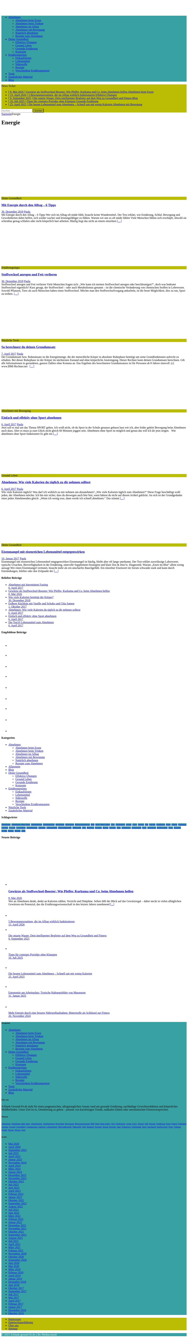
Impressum (14, 1319)
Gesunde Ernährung (26, 48)
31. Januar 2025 (17, 995)
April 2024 (14, 1165)
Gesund (12, 827)
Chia (113, 824)
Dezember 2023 (17, 1175)
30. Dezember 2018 (12, 211)
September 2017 (17, 1291)
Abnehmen (14, 17)
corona (129, 824)
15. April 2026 (16, 924)
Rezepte (19, 67)
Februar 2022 (15, 1219)
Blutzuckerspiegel (82, 824)
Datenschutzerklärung (20, 1322)
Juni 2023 (13, 1187)
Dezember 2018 (17, 1281)
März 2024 (14, 1168)
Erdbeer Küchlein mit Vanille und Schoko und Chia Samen (41, 603)
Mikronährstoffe (65, 827)
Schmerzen (126, 827)
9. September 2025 (18, 938)
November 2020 (17, 1253)
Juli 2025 (13, 1153)
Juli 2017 (13, 1294)
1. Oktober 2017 (17, 606)
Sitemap (12, 1328)
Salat (119, 827)
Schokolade (136, 827)
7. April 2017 (8, 353)
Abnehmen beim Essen (28, 20)
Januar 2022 (15, 1222)
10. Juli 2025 (15, 957)
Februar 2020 (15, 1272)
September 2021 (17, 1234)
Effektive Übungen (26, 42)
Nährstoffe (21, 64)
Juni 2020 (13, 1263)
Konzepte (20, 51)
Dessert (141, 824)
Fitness (174, 824)
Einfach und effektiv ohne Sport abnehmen (31, 417)
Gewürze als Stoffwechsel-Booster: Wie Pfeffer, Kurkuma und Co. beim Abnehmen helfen (59, 590)
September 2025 (17, 1150)
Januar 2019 (15, 1278)
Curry (134, 824)
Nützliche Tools (17, 807)
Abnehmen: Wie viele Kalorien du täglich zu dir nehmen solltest (46, 482)
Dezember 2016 (17, 1310)
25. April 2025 (16, 976)
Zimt (23, 831)
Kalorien (42, 827)
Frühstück (182, 824)
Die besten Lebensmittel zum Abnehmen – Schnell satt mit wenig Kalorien (50, 973)
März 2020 (14, 1269)
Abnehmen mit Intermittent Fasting (28, 584)
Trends (4, 831)
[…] (119, 221)
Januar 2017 (15, 1307)
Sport (144, 827)
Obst (84, 827)
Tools (11, 73)
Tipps (170, 827)
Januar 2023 (15, 1197)
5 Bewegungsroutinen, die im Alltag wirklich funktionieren (41, 921)
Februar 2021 (15, 1250)
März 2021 (14, 1247)
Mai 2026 (13, 1143)
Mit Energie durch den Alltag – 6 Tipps (28, 205)
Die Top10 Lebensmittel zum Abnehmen (31, 622)
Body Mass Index (102, 824)
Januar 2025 (15, 1159)
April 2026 (14, 1146)
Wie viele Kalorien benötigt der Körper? (30, 597)
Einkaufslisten (23, 58)
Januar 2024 (15, 1172)
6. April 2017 (8, 424)
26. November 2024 (19, 1015)
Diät (147, 824)
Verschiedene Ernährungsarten (32, 70)
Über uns (13, 1325)
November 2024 (17, 1162)
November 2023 (17, 1178)
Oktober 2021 (16, 1231)
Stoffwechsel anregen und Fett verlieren (29, 274)
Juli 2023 (13, 1184)
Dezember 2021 (17, 1225)
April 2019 (14, 1275)
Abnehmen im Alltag (27, 26)
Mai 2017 (13, 1297)
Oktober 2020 (16, 1256)
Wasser (11, 831)
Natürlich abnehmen (26, 32)
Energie (152, 824)
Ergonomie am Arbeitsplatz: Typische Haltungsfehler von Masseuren (47, 992)
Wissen (18, 831)
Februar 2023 (15, 1194)
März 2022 (14, 1215)
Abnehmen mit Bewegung (30, 29)
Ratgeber (90, 827)
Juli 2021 (13, 1241)
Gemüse (4, 827)
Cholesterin (120, 824)
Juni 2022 (13, 1212)
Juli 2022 (13, 1209)
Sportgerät (151, 827)
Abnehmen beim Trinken (29, 23)
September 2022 (17, 1203)
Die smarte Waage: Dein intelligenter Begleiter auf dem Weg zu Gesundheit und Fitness (57, 935)
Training (177, 827)
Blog (11, 79)
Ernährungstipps (17, 54)
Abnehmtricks (49, 824)
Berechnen (59, 824)
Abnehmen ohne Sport (20, 824)
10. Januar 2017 (10, 558)
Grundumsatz (32, 827)
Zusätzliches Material (20, 76)
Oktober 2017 (16, 1288)
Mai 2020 (13, 1266)
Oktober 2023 (16, 1181)
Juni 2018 (13, 1285)
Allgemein (14, 766)
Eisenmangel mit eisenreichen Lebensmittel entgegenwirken (43, 552)
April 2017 (14, 1300)
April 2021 (14, 1244)
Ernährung (160, 824)
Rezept (105, 827)
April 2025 (14, 1156)
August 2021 (15, 1237)
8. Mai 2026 (15, 594)
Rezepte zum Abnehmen (29, 36)
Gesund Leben (23, 45)
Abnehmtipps (36, 824)
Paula (27, 211)
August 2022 (15, 1206)
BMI (93, 824)
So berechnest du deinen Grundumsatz (28, 347)
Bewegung (69, 824)
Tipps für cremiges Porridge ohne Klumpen (32, 954)
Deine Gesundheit (18, 39)
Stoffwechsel (162, 827)
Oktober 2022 (16, 1200)
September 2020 (17, 1259)
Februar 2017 (15, 1303)
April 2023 (14, 1190)
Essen (168, 824)
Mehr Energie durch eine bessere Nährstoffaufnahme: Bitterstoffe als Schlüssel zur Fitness (59, 1012)
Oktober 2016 (16, 1313)
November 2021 (17, 1228)
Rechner (98, 827)
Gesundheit (21, 827)
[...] (112, 904)
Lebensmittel (22, 61)
